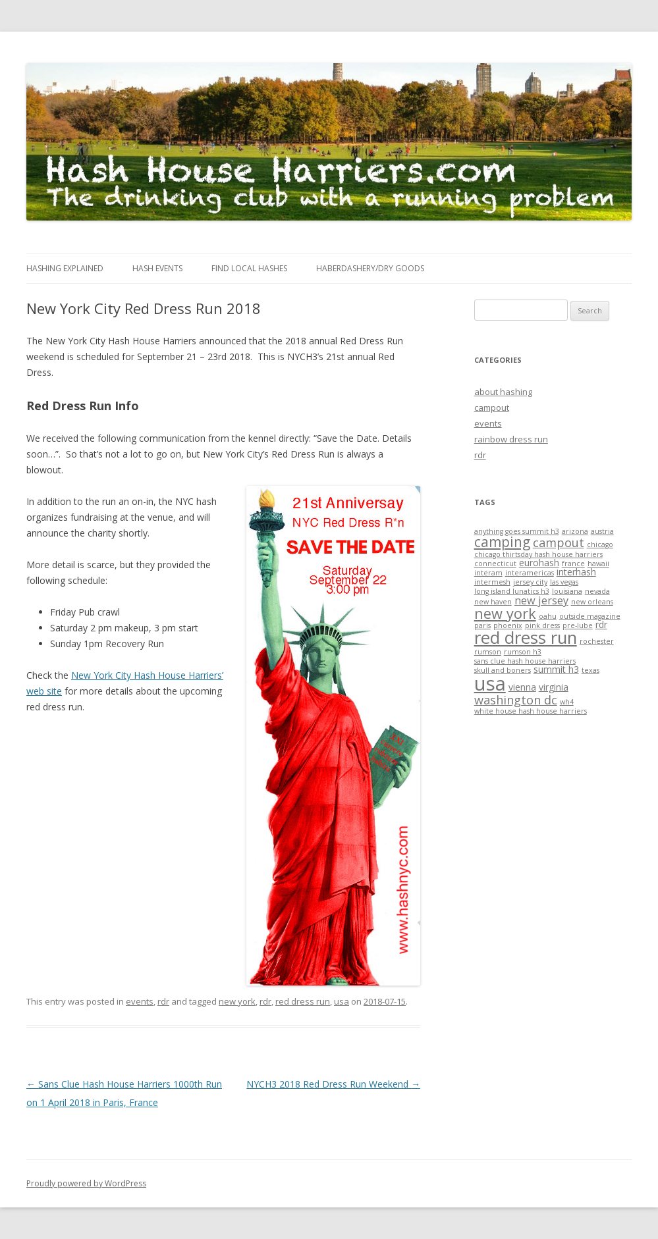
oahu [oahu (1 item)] (548, 616)
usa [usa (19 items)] (490, 683)
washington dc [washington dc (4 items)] (515, 700)
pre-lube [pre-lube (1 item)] (577, 625)
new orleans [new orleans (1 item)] (592, 601)
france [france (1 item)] (573, 563)
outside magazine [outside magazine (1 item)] (589, 616)
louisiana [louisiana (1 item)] (567, 591)
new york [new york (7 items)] (505, 613)
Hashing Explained (64, 268)
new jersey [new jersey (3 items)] (541, 600)
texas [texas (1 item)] (590, 670)
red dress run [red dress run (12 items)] (525, 637)
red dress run (302, 1001)
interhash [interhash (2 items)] (576, 572)
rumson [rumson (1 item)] (487, 651)
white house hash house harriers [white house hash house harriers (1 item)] (530, 711)
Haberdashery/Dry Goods (370, 268)
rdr (163, 1001)
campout (491, 407)
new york (237, 1001)
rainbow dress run (511, 439)
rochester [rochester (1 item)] (597, 641)
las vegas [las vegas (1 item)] (564, 582)
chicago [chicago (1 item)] (600, 544)
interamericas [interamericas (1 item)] (529, 572)
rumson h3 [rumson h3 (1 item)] (522, 651)
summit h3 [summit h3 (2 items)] (556, 669)
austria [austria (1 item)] (602, 531)
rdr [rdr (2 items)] (601, 624)
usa (341, 1001)
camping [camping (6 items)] (502, 542)
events (139, 1001)
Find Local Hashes (249, 268)
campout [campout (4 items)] (558, 542)
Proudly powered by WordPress (86, 1183)
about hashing (503, 392)
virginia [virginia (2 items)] (553, 687)
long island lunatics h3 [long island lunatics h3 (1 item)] (511, 591)
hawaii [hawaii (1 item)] (598, 563)
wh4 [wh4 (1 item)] (567, 701)
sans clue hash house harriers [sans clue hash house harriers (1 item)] (525, 661)
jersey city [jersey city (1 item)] (530, 582)
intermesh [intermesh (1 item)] (492, 582)
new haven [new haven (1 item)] (493, 601)
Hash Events (157, 268)
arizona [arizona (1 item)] (575, 531)
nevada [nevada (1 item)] (597, 591)
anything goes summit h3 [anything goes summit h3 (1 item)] (516, 531)
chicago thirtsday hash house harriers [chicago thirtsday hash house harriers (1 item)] (538, 554)
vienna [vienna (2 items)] (522, 687)
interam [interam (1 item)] (488, 572)
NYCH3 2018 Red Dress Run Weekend (333, 1084)
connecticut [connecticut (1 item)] (495, 563)
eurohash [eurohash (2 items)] (539, 562)
